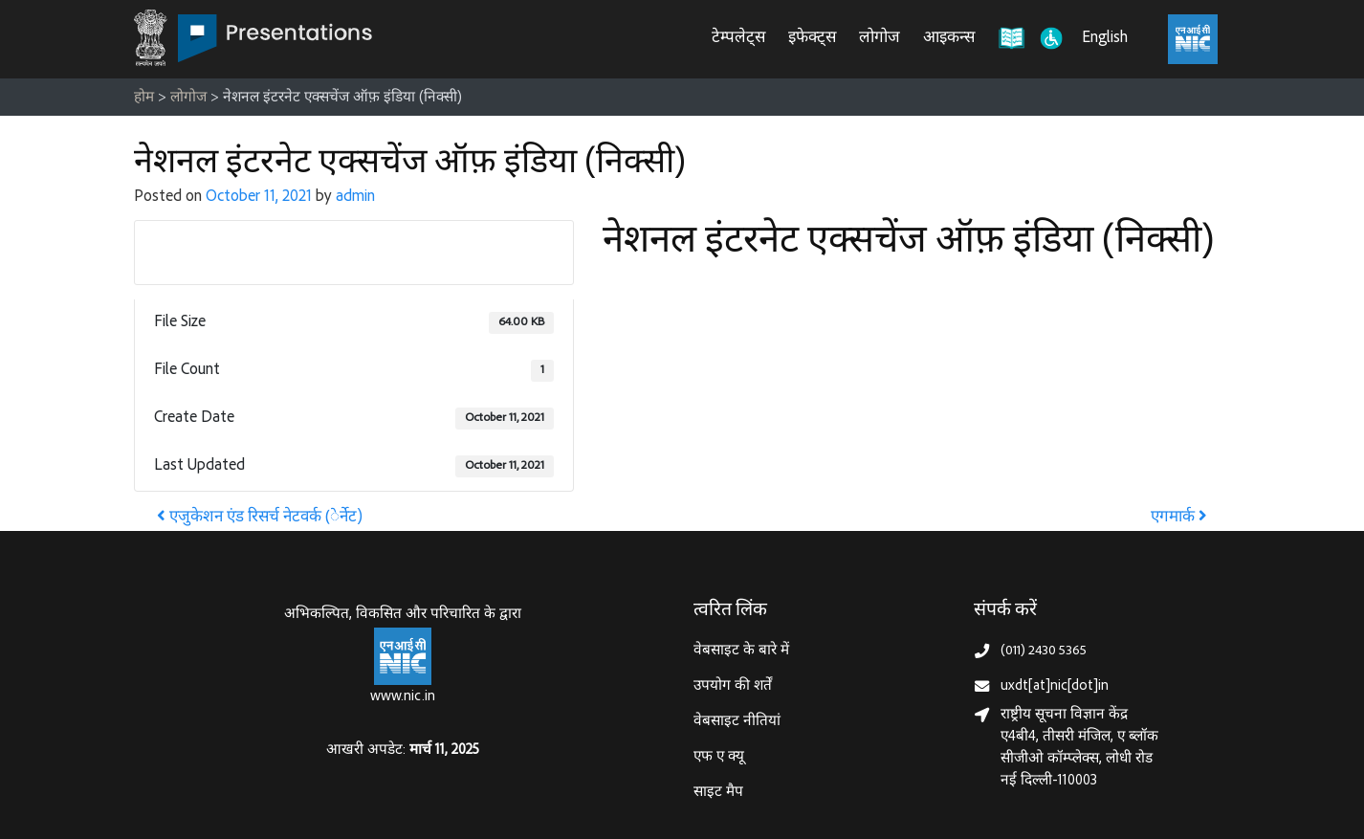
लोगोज (879, 39)
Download (354, 251)
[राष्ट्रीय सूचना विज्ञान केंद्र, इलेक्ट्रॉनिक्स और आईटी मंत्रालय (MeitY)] (1193, 39)
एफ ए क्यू (718, 757)
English (1105, 39)
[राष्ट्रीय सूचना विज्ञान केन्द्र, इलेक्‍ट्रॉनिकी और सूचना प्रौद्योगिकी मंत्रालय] (402, 657)
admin (355, 197)
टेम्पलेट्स (738, 39)
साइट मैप (718, 792)
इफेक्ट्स (812, 39)
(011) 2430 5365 (1044, 651)
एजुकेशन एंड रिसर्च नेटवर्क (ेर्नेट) (260, 518)
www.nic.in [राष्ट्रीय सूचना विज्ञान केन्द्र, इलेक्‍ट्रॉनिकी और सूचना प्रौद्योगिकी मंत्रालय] (402, 697)
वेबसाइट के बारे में (741, 651)
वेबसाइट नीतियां (737, 722)
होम (144, 98)
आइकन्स (949, 39)
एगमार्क (1179, 518)
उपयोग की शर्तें (732, 686)
